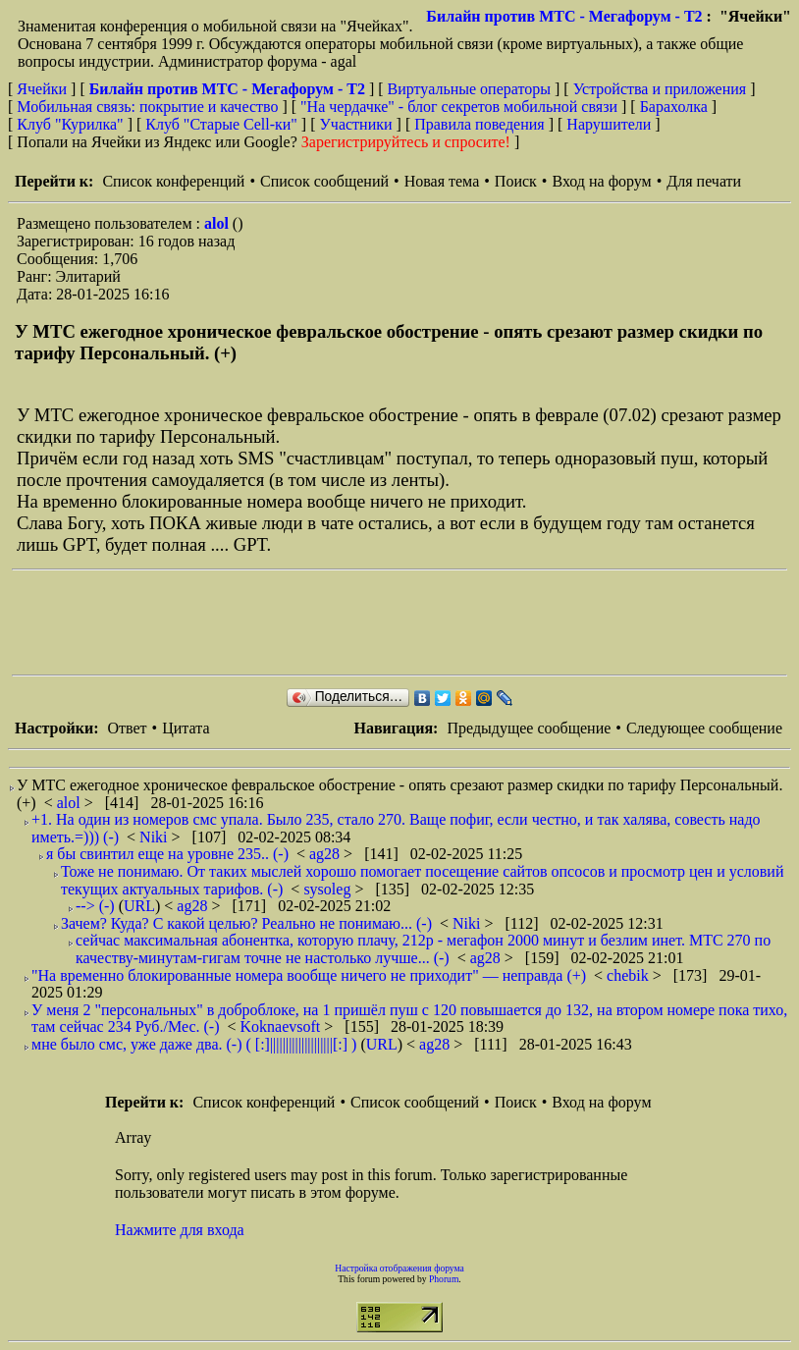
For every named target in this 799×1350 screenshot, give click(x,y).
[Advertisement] (369, 622)
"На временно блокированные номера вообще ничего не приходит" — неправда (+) (308, 975)
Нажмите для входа (179, 1229)
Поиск (516, 181)
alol (218, 223)
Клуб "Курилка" (70, 124)
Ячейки (44, 89)
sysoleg (328, 889)
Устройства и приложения (660, 89)
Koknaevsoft (282, 1026)
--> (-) (95, 905)
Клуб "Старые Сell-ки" (221, 124)
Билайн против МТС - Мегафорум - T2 (564, 16)
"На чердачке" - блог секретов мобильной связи (458, 106)
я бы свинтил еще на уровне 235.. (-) (167, 853)
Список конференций (173, 181)
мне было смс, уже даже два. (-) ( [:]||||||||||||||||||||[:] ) (193, 1044)
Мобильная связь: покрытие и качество (147, 106)
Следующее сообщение (704, 728)
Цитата (185, 728)
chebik (630, 975)
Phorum (443, 1278)
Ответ (126, 728)
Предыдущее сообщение (529, 728)
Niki (155, 837)
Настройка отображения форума (399, 1268)
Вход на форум (601, 181)
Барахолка (674, 106)
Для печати (703, 181)
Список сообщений (324, 181)
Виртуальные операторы (469, 89)
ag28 (326, 853)
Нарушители (608, 124)
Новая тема (442, 181)
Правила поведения (479, 124)
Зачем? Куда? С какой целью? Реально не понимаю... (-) (246, 923)
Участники (356, 124)
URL (139, 905)
